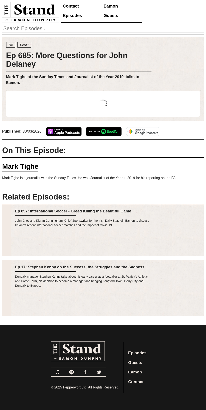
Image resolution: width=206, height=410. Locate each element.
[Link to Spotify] (71, 372)
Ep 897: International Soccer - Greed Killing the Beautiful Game (73, 211)
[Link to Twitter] (99, 372)
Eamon (111, 6)
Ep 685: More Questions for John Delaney (67, 59)
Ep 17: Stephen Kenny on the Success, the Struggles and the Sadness (79, 267)
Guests (111, 15)
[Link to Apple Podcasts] (57, 372)
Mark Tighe (20, 166)
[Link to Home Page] (29, 12)
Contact (71, 6)
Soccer (24, 44)
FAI (11, 44)
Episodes (72, 15)
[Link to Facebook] (85, 372)
